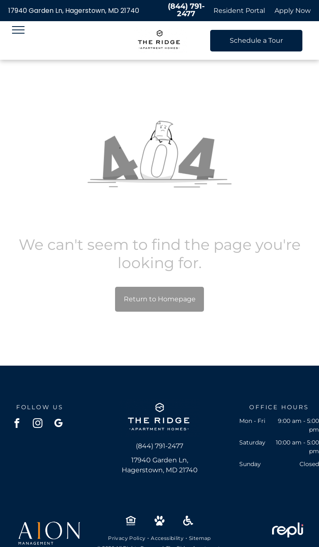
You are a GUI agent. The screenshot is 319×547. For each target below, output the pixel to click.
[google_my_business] (58, 424)
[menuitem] (127, 538)
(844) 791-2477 (186, 10)
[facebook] (17, 424)
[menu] (18, 30)
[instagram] (37, 424)
